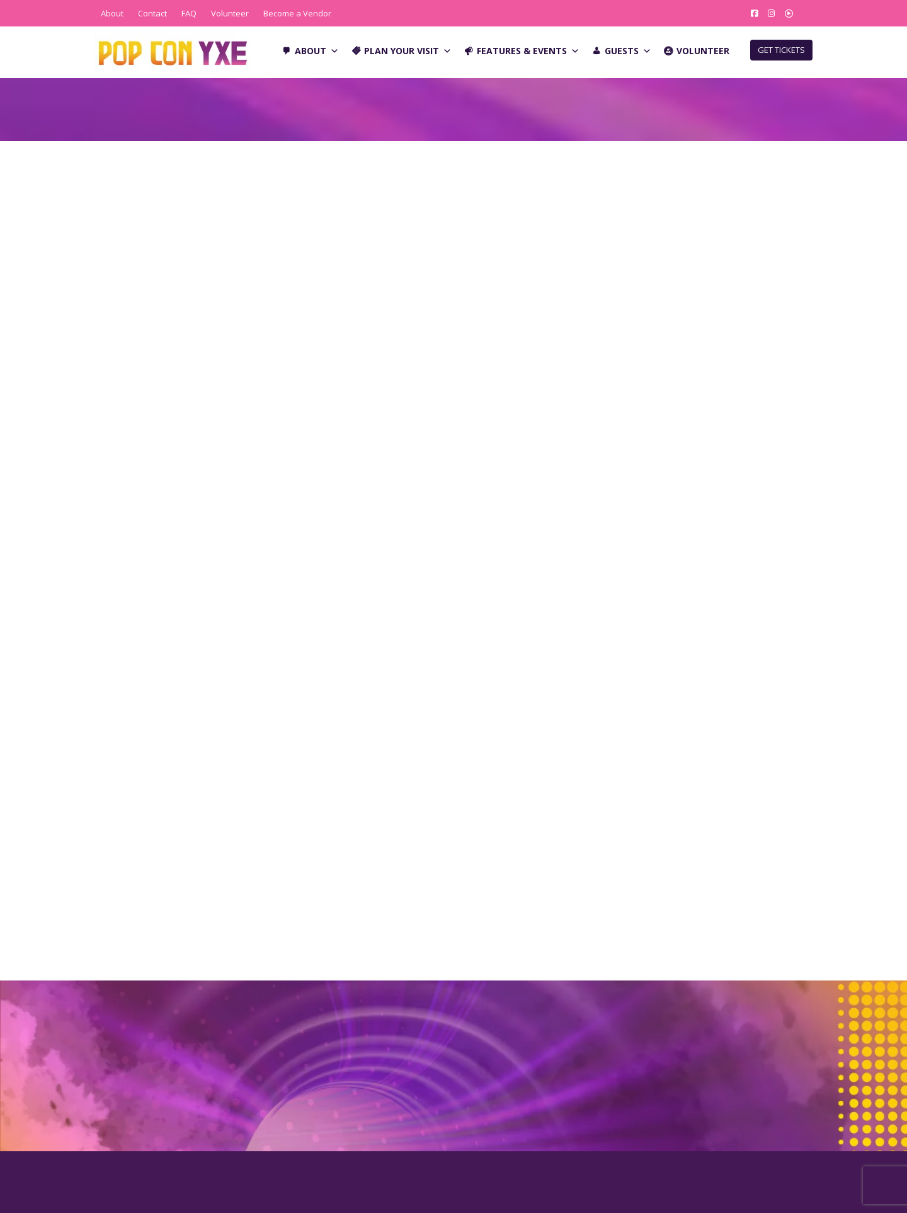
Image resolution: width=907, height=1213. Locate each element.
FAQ (189, 13)
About (112, 13)
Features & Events (528, 51)
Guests (628, 51)
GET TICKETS (781, 49)
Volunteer (230, 13)
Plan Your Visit (408, 51)
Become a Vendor (297, 13)
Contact (152, 13)
